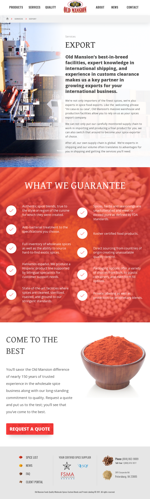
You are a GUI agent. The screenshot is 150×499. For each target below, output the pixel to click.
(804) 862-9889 (130, 459)
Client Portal (31, 482)
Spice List (28, 457)
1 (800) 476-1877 (129, 462)
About (100, 7)
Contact (133, 7)
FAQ (24, 473)
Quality (50, 7)
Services (34, 7)
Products (16, 7)
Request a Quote (30, 429)
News (114, 7)
